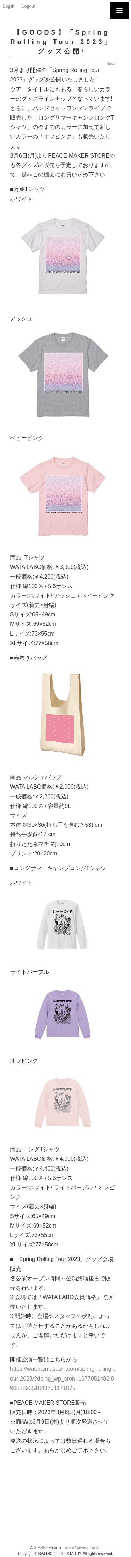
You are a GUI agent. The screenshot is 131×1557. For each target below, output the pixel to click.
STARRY (41, 1547)
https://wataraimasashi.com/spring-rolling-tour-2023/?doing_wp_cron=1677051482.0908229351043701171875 (62, 1378)
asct (95, 1547)
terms (69, 1547)
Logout (28, 6)
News (110, 63)
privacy (82, 1547)
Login (8, 6)
